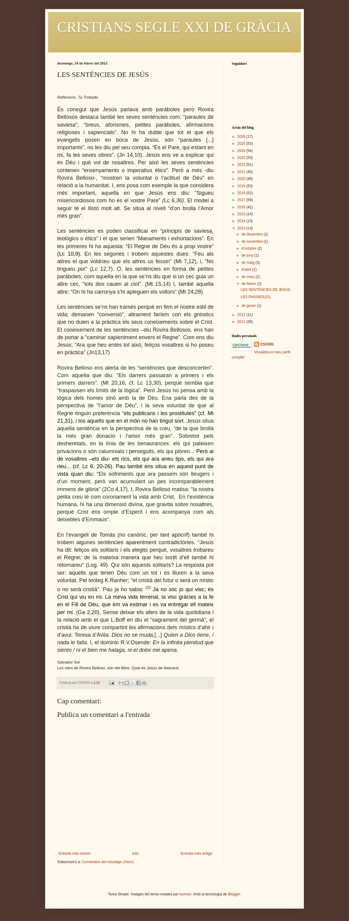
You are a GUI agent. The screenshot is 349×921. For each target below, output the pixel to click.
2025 (241, 143)
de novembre (253, 241)
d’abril (247, 269)
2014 (241, 221)
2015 (241, 214)
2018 (241, 193)
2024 (241, 151)
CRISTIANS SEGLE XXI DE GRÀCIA (174, 27)
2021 (241, 172)
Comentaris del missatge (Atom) (107, 862)
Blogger (234, 894)
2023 (241, 158)
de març (249, 277)
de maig (248, 262)
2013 (241, 228)
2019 (241, 186)
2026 (241, 136)
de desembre (253, 234)
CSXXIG (267, 344)
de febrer (249, 284)
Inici (135, 853)
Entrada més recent (74, 853)
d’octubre (250, 248)
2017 (241, 200)
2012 (241, 315)
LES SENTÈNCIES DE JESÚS (265, 290)
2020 (241, 179)
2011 (241, 322)
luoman (185, 894)
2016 (241, 207)
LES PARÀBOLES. (256, 297)
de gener (249, 306)
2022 (241, 164)
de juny (248, 255)
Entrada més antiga (196, 853)
